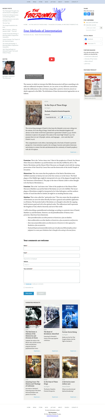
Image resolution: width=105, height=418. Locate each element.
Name (25, 245)
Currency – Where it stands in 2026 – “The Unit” (10, 30)
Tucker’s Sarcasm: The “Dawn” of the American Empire (11, 40)
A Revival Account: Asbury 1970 (68, 383)
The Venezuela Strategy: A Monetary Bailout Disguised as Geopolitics (10, 45)
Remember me (29, 287)
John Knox (87, 63)
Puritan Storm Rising (69, 332)
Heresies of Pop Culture (91, 59)
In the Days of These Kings (56, 105)
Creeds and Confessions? (91, 56)
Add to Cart (67, 117)
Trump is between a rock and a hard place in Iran (11, 20)
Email (25, 253)
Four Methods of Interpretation (43, 31)
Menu (34, 2)
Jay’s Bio (53, 2)
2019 (32, 34)
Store (40, 2)
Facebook (90, 39)
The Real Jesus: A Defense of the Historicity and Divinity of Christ (32, 335)
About (60, 2)
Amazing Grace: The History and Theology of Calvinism (33, 384)
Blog (46, 2)
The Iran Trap (6, 23)
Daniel (36, 34)
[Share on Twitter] (85, 13)
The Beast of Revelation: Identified (51, 333)
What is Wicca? (89, 61)
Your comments (28, 269)
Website (26, 261)
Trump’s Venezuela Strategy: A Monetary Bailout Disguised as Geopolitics (10, 35)
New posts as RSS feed (92, 22)
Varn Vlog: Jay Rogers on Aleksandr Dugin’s (10, 51)
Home (28, 2)
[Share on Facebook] (88, 13)
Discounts (47, 114)
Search (67, 2)
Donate (74, 407)
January (27, 34)
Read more (73, 152)
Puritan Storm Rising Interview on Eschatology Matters (10, 16)
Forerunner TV (92, 43)
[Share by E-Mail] (92, 13)
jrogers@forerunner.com (52, 416)
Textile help (28, 284)
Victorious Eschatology (45, 34)
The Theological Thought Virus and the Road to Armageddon (11, 11)
